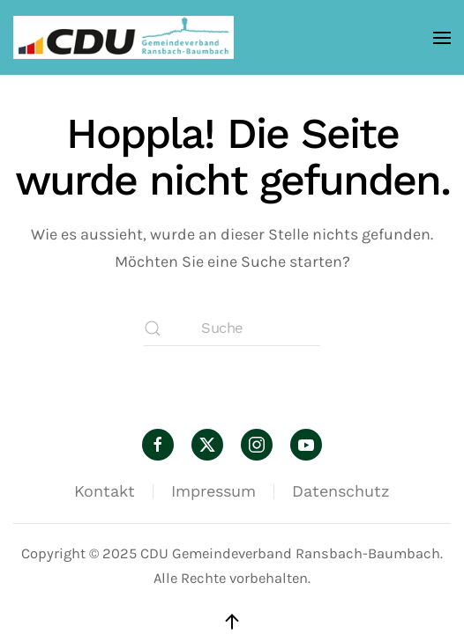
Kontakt (104, 491)
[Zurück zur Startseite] (123, 37)
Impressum (213, 491)
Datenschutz (341, 491)
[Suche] (232, 328)
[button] (442, 37)
